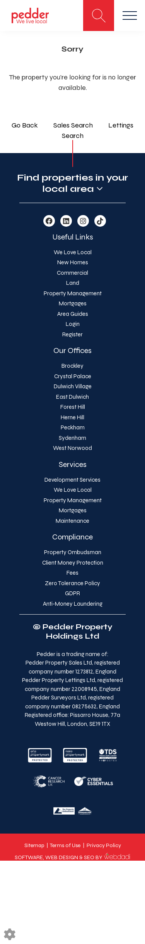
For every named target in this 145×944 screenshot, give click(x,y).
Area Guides (72, 313)
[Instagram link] (83, 221)
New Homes (72, 262)
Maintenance (72, 520)
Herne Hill (72, 417)
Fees (72, 572)
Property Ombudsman (72, 552)
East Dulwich (72, 396)
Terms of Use (65, 845)
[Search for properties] (98, 15)
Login (73, 323)
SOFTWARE (29, 857)
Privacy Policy (104, 845)
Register (72, 334)
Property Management (73, 293)
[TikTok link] (100, 221)
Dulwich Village (73, 386)
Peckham (73, 427)
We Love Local (73, 252)
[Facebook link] (49, 221)
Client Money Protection (72, 562)
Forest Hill (72, 406)
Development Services (72, 479)
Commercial (72, 272)
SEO (89, 857)
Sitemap (34, 845)
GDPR (72, 593)
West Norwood (72, 447)
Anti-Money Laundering (72, 603)
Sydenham (72, 437)
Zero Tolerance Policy (72, 583)
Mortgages (73, 303)
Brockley (72, 365)
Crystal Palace (72, 376)
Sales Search (73, 125)
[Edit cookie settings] (9, 934)
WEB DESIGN (61, 857)
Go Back (25, 125)
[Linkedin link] (66, 221)
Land (72, 282)
